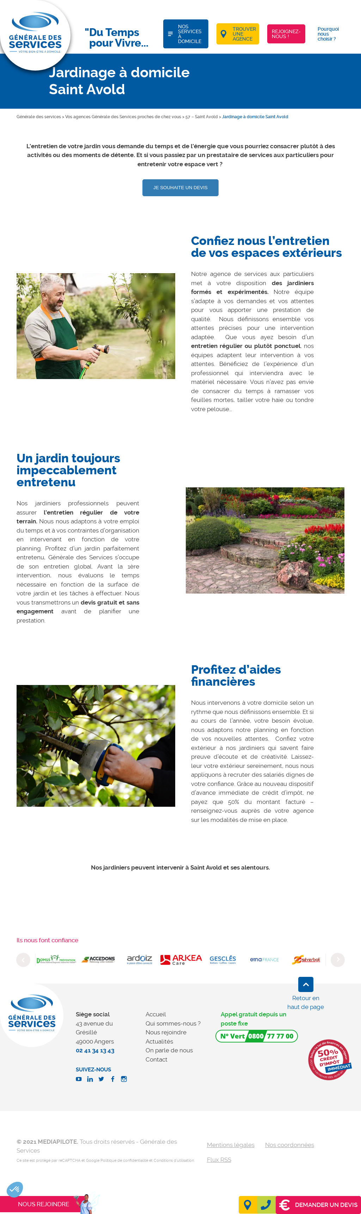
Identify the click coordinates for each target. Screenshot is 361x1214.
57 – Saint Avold (201, 116)
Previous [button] (23, 960)
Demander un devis (318, 1205)
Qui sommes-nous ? (173, 1023)
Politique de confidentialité (124, 1160)
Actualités (159, 1041)
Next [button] (338, 960)
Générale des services (39, 116)
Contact (156, 1059)
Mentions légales (231, 1144)
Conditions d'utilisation (174, 1160)
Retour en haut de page (305, 1002)
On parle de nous (169, 1050)
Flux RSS (219, 1159)
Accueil (156, 1014)
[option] (96, 326)
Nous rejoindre (166, 1032)
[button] (14, 1189)
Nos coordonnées (289, 1144)
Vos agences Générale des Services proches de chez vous (123, 116)
